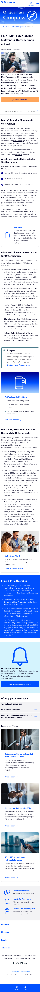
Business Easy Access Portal (18, 365)
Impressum (6, 955)
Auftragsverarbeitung (30, 955)
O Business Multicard (19, 99)
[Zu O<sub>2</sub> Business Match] (20, 552)
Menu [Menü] (37, 4)
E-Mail (25, 988)
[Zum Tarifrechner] (20, 421)
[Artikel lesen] (20, 778)
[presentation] (37, 111)
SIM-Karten (24, 480)
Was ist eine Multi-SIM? (13, 111)
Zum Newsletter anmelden (19, 684)
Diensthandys (11, 272)
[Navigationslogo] (8, 2)
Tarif (18, 209)
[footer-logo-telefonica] (21, 971)
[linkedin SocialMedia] (22, 963)
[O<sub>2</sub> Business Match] (20, 554)
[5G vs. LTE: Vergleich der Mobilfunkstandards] (20, 857)
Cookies (33, 958)
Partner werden (25, 958)
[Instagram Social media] (18, 963)
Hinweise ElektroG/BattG (11, 958)
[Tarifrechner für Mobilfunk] (20, 396)
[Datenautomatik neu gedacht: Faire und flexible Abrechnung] (20, 754)
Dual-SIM (9, 495)
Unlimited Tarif (30, 284)
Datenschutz (18, 955)
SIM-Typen (15, 442)
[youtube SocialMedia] (26, 963)
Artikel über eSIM (21, 524)
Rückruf (17, 988)
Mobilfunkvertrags (10, 454)
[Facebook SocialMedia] (14, 963)
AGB (11, 955)
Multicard (18, 154)
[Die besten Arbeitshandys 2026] (20, 807)
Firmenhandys (18, 140)
